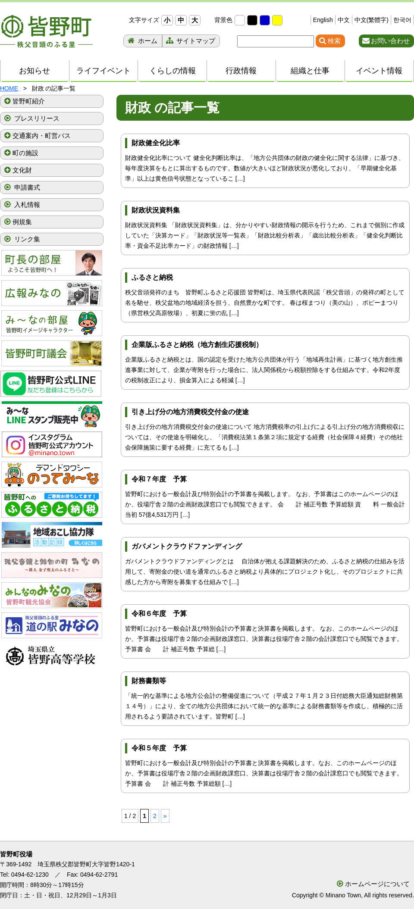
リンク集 (26, 239)
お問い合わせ (390, 40)
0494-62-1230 (30, 874)
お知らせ (34, 70)
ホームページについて (377, 883)
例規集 (22, 221)
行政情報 (241, 70)
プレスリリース (36, 118)
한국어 (402, 19)
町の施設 (25, 152)
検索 (334, 40)
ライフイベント (103, 70)
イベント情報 (379, 70)
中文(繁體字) (371, 19)
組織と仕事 (310, 70)
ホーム (146, 40)
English (323, 19)
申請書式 (26, 187)
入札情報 (26, 204)
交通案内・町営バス (42, 135)
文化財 (22, 170)
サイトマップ (195, 40)
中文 (344, 19)
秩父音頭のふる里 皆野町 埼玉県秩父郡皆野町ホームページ (46, 31)
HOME (9, 88)
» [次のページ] (165, 815)
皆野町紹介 (29, 101)
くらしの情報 (172, 70)
